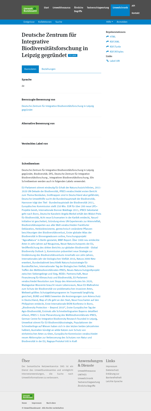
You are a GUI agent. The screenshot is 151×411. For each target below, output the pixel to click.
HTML (111, 36)
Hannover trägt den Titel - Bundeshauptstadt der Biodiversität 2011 (58, 203)
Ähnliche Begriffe (78, 10)
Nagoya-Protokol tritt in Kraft (62, 341)
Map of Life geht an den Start (54, 300)
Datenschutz (112, 370)
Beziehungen (49, 69)
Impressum (111, 366)
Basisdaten (30, 69)
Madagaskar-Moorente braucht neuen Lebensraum (49, 285)
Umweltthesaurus (61, 8)
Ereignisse (29, 22)
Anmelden (122, 22)
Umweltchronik (120, 8)
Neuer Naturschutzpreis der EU (77, 244)
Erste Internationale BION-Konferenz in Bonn (69, 304)
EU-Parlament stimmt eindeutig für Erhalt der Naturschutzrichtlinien (57, 188)
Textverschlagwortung (98, 8)
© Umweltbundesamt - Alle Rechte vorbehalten (43, 408)
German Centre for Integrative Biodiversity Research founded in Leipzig (59, 319)
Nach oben (51, 403)
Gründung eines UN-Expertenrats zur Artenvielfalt (74, 221)
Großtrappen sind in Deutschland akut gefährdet (72, 195)
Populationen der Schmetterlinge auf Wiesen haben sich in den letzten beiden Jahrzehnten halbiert (60, 326)
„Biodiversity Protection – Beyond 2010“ (43, 307)
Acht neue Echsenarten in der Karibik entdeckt (65, 218)
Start (46, 8)
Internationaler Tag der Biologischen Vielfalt (62, 266)
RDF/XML (112, 41)
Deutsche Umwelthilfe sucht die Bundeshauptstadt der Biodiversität (58, 199)
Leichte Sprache (114, 381)
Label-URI (113, 61)
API (133, 6)
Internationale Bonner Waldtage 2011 (58, 210)
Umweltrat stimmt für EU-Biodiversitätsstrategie (47, 322)
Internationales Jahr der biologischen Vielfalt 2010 (48, 259)
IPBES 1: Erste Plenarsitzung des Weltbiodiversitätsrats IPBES (63, 315)
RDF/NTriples (115, 51)
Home (24, 403)
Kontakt (135, 13)
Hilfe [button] (108, 22)
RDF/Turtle (113, 46)
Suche (58, 22)
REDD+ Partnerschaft (70, 274)
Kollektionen (45, 22)
